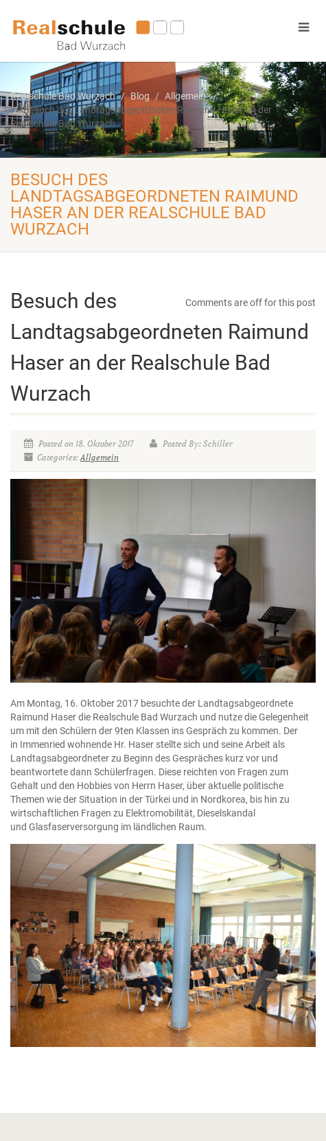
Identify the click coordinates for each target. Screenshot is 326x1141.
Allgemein (99, 457)
